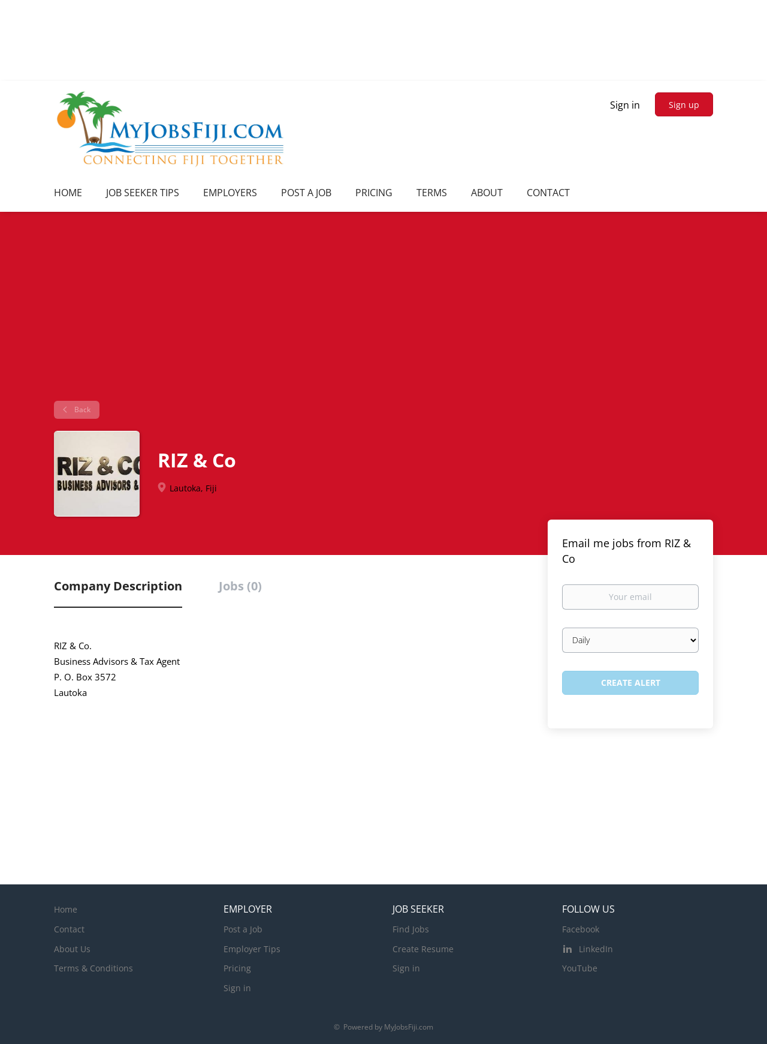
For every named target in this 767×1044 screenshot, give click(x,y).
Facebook (580, 929)
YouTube (579, 968)
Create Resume (423, 949)
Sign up (684, 104)
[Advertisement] (383, 311)
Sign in (625, 105)
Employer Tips (252, 949)
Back (81, 409)
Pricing (237, 968)
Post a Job (243, 929)
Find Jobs (410, 929)
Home (65, 909)
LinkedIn (596, 949)
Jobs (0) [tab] (240, 586)
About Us (72, 949)
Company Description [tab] (118, 586)
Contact (69, 929)
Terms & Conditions (93, 968)
